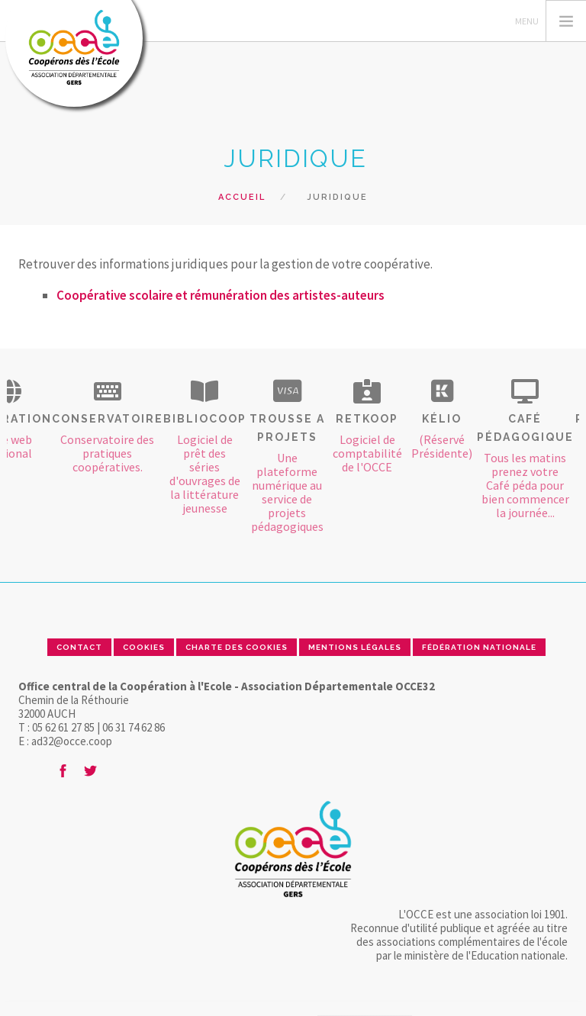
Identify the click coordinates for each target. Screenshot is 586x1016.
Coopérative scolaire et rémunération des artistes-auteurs (220, 295)
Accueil (242, 197)
